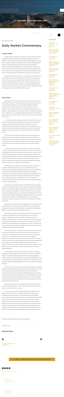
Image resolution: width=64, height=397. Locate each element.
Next (40, 33)
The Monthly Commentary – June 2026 (53, 44)
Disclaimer (8, 371)
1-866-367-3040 (9, 380)
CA (17, 3)
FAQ (18, 371)
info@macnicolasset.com (10, 381)
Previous (35, 33)
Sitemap (4, 371)
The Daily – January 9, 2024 (8, 343)
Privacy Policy (14, 371)
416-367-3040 (6, 379)
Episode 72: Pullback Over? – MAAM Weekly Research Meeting (54, 51)
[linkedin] (7, 368)
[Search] (59, 35)
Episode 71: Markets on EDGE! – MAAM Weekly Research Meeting (54, 63)
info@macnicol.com (9, 393)
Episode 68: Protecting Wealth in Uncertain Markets (54, 114)
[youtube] (9, 368)
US (19, 3)
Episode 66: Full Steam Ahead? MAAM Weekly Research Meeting (54, 142)
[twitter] (3, 368)
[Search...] (53, 35)
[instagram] (5, 368)
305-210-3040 (6, 390)
